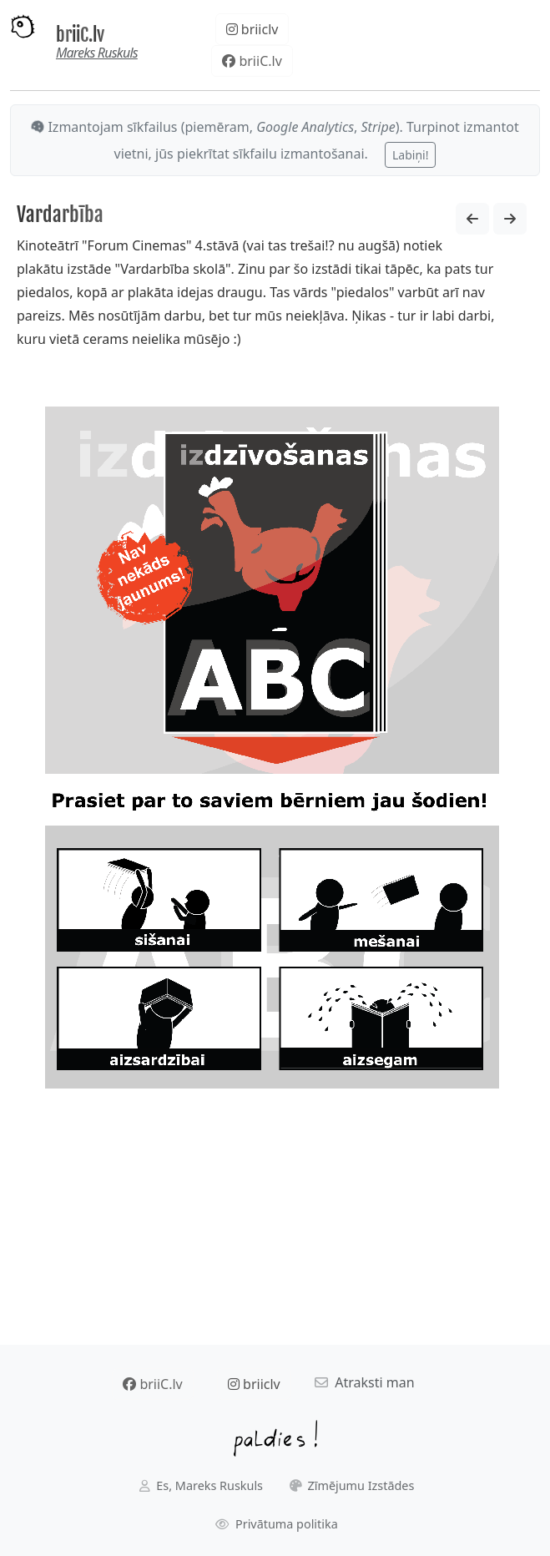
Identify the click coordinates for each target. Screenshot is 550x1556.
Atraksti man (365, 1382)
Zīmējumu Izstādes (352, 1485)
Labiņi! (410, 155)
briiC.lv (80, 35)
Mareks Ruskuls (97, 52)
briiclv (252, 29)
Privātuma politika (276, 1524)
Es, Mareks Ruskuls (201, 1485)
